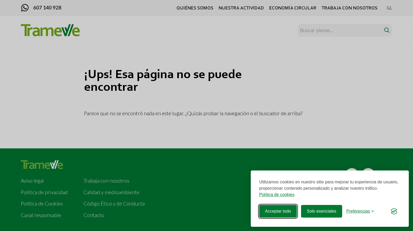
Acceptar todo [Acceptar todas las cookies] (278, 211)
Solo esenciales (321, 211)
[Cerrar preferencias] (360, 211)
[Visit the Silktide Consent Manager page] (394, 211)
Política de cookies (276, 194)
